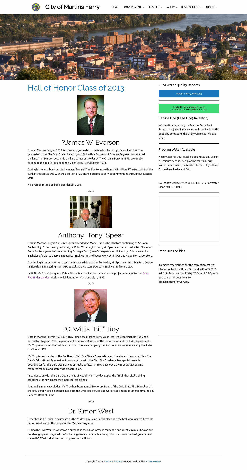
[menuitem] (36, 7)
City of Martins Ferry (112, 461)
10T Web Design (153, 461)
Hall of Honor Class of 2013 (76, 87)
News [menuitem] (115, 7)
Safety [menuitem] (170, 7)
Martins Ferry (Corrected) (189, 93)
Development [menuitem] (190, 7)
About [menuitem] (209, 7)
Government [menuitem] (132, 7)
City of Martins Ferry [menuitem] (72, 6)
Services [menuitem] (153, 7)
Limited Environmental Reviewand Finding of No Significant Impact (188, 108)
